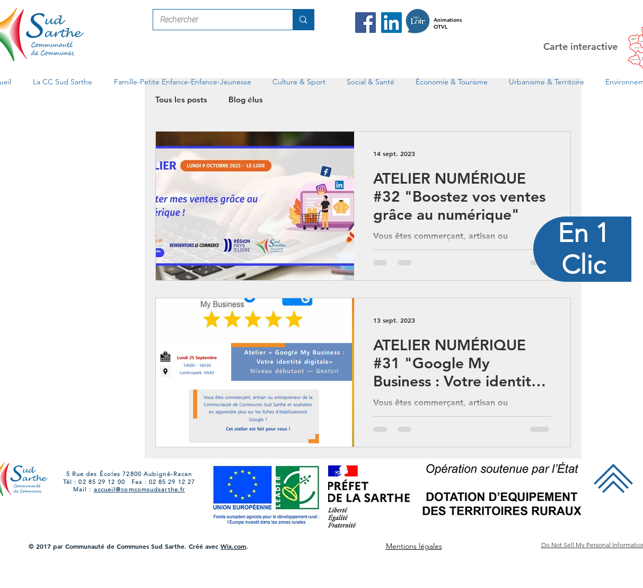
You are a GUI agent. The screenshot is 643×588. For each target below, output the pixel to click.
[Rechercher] (215, 20)
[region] (582, 294)
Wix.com (233, 546)
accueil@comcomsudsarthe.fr (140, 489)
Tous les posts (181, 99)
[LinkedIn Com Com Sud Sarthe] (391, 22)
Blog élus (245, 99)
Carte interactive (580, 46)
